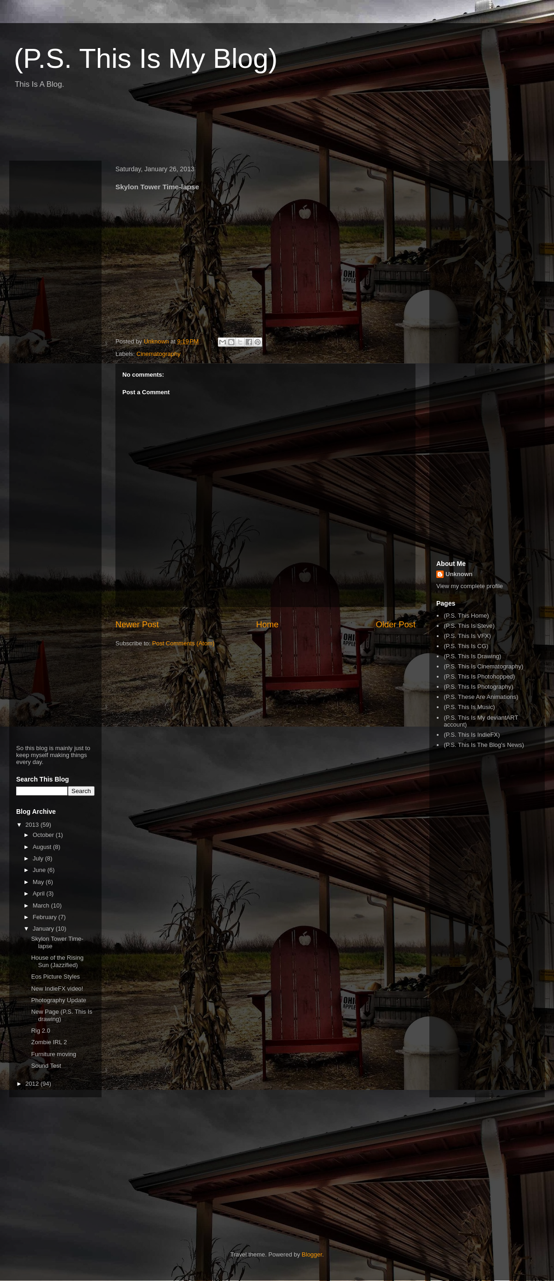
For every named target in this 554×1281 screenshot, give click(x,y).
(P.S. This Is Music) (469, 707)
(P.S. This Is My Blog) (145, 58)
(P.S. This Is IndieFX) (472, 734)
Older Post (396, 624)
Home (267, 624)
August (43, 846)
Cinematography (159, 353)
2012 (33, 1083)
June (40, 869)
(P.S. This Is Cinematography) (483, 666)
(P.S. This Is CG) (466, 646)
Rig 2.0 (40, 1030)
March (42, 905)
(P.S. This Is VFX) (467, 635)
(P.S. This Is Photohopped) (479, 676)
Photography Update (58, 1000)
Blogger (312, 1254)
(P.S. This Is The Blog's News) (484, 744)
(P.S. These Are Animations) (481, 696)
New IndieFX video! (57, 988)
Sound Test (46, 1065)
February (46, 917)
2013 (33, 824)
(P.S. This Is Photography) (478, 686)
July (39, 858)
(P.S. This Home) (466, 615)
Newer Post (137, 624)
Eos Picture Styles (55, 976)
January (44, 928)
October (44, 834)
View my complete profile (469, 586)
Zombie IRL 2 (49, 1042)
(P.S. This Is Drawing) (472, 656)
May (39, 881)
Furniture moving (53, 1054)
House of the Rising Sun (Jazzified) (57, 961)
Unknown (459, 574)
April (40, 893)
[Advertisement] (177, 128)
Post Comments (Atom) (183, 643)
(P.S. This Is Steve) (469, 625)
